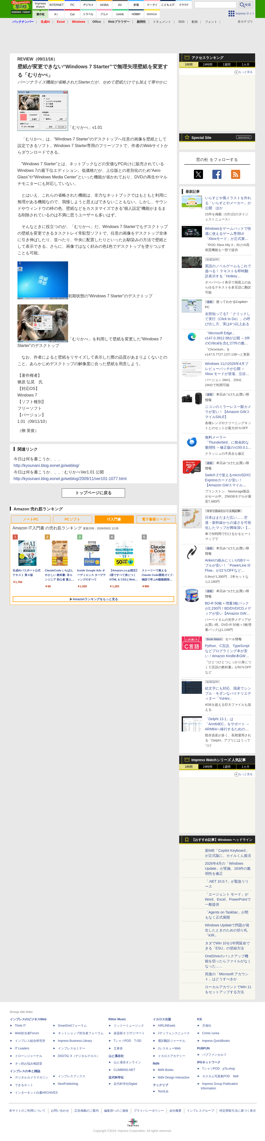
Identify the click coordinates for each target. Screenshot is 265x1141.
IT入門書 (114, 519)
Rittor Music (117, 1019)
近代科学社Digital (125, 1084)
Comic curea (210, 1033)
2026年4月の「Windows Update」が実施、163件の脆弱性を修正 (228, 868)
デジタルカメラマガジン (31, 1077)
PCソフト (72, 519)
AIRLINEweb (166, 1025)
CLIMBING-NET (124, 1070)
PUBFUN (203, 1048)
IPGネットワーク (209, 1062)
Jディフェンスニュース (174, 1033)
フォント (211, 22)
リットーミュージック (129, 1025)
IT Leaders (22, 1048)
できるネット (24, 1085)
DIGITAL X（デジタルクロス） (79, 1056)
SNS (181, 22)
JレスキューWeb (169, 1048)
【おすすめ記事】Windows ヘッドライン (222, 840)
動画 (195, 22)
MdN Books (166, 1070)
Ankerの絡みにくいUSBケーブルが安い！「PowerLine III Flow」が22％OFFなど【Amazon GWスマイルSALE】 (228, 570)
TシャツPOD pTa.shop (218, 1068)
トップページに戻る (93, 493)
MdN (156, 1063)
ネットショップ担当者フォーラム (81, 1033)
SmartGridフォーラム (72, 1025)
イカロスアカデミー (171, 1056)
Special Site (202, 138)
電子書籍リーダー (156, 519)
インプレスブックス (71, 1076)
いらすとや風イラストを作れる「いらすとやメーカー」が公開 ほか (228, 203)
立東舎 (118, 1048)
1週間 (227, 64)
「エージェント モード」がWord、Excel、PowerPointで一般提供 (228, 899)
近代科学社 (116, 1077)
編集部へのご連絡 (116, 1110)
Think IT (20, 1025)
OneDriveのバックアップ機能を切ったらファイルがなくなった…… (228, 961)
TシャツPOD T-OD (127, 1041)
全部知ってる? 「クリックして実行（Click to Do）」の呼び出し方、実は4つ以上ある (228, 319)
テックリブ (160, 1085)
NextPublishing (68, 1084)
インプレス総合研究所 (30, 1041)
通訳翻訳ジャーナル (171, 1041)
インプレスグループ (200, 1110)
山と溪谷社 (116, 1056)
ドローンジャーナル (28, 1056)
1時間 (189, 64)
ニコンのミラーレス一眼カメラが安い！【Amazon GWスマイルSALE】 (228, 412)
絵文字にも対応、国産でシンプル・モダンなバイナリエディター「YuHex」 (228, 693)
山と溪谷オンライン (127, 1062)
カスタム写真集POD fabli (220, 1076)
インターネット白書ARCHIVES (36, 1092)
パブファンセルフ (214, 1054)
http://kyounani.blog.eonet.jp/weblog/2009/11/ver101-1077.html (70, 478)
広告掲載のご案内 (86, 1110)
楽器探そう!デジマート (129, 1033)
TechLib (163, 1091)
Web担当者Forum (27, 1033)
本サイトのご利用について (27, 1110)
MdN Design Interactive (174, 1077)
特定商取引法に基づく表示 (237, 1110)
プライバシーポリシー (149, 1110)
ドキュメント (162, 22)
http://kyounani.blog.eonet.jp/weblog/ (46, 465)
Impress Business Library (75, 1041)
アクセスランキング (207, 58)
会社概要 (175, 1110)
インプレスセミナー (71, 1048)
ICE (199, 1019)
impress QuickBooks (216, 1041)
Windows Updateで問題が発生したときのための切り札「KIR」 (227, 930)
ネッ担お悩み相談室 (28, 1063)
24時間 (207, 64)
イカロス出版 (162, 1019)
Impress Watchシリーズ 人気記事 (219, 760)
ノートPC (30, 519)
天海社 (206, 1025)
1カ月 (246, 64)
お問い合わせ (60, 1110)
